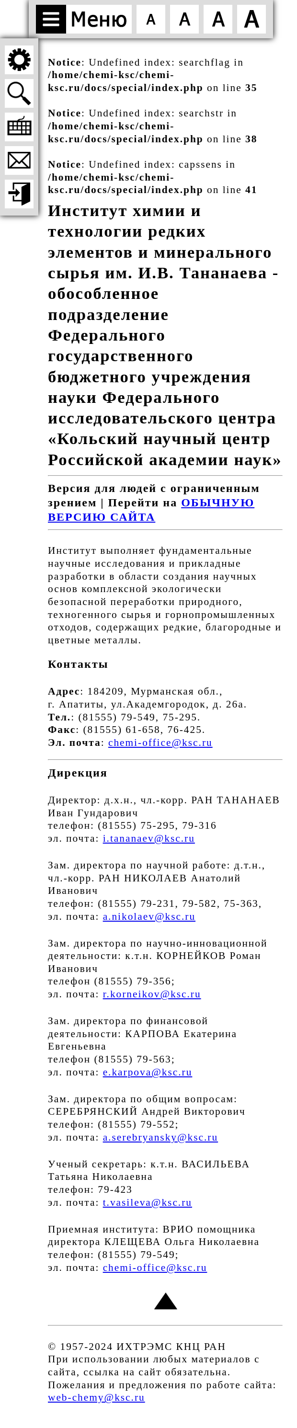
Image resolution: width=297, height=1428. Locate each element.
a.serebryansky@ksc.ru (160, 1137)
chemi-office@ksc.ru (160, 742)
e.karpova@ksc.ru (148, 1072)
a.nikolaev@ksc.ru (149, 916)
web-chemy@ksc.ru (96, 1397)
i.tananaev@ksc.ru (149, 838)
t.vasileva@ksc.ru (147, 1202)
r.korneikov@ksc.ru (152, 994)
